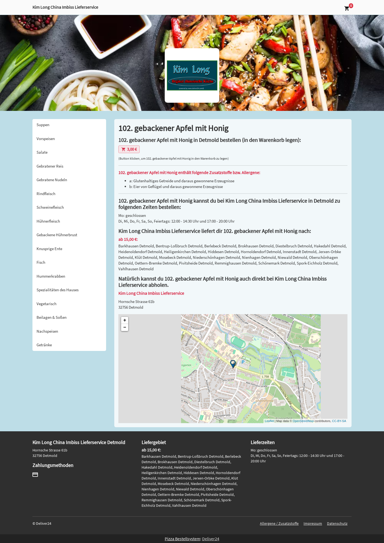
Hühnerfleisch (48, 221)
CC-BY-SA (339, 421)
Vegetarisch (46, 303)
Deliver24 (210, 538)
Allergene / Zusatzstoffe (279, 523)
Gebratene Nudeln (52, 179)
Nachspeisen (47, 331)
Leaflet (269, 421)
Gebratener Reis (50, 166)
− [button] (124, 327)
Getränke (44, 344)
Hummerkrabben (51, 276)
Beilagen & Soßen (52, 317)
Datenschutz (337, 523)
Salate (42, 152)
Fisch (41, 262)
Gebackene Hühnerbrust (57, 234)
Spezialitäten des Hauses (58, 289)
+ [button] (124, 320)
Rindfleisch (46, 193)
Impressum (313, 523)
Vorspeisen (46, 138)
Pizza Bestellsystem (182, 538)
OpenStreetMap (303, 421)
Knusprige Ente (49, 248)
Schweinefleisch (50, 207)
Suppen (43, 124)
